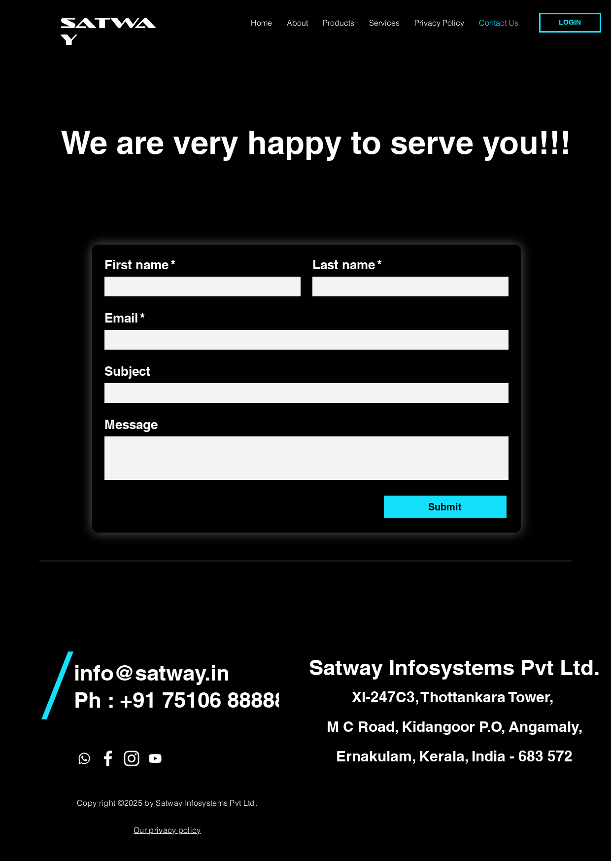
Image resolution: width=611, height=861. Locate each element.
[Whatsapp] (84, 758)
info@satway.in (152, 672)
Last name (347, 265)
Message (131, 424)
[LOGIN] (570, 23)
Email (124, 318)
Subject (127, 371)
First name (139, 265)
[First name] (199, 286)
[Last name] (407, 286)
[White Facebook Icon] (108, 758)
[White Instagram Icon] (131, 758)
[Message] (306, 458)
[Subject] (303, 393)
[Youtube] (155, 758)
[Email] (303, 340)
